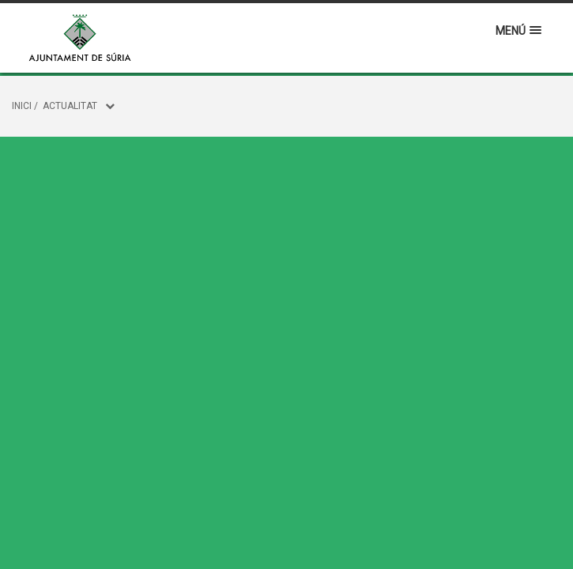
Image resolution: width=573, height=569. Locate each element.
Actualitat (70, 105)
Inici (22, 105)
